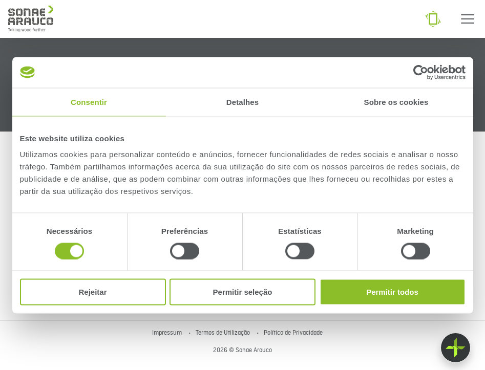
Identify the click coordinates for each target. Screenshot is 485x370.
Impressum (167, 333)
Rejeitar (92, 292)
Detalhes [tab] (242, 101)
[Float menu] (455, 348)
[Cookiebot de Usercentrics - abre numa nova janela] (421, 72)
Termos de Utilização (223, 333)
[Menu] (467, 19)
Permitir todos (392, 292)
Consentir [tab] (89, 101)
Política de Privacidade (293, 333)
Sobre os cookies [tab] (396, 101)
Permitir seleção (242, 292)
